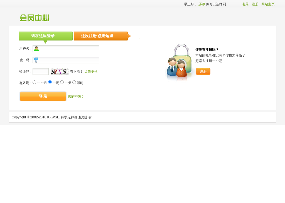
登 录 (43, 96)
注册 (255, 4)
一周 (56, 83)
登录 (245, 4)
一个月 (42, 83)
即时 (80, 83)
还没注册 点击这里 (97, 36)
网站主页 (268, 4)
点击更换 (91, 71)
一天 (68, 83)
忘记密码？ (76, 97)
